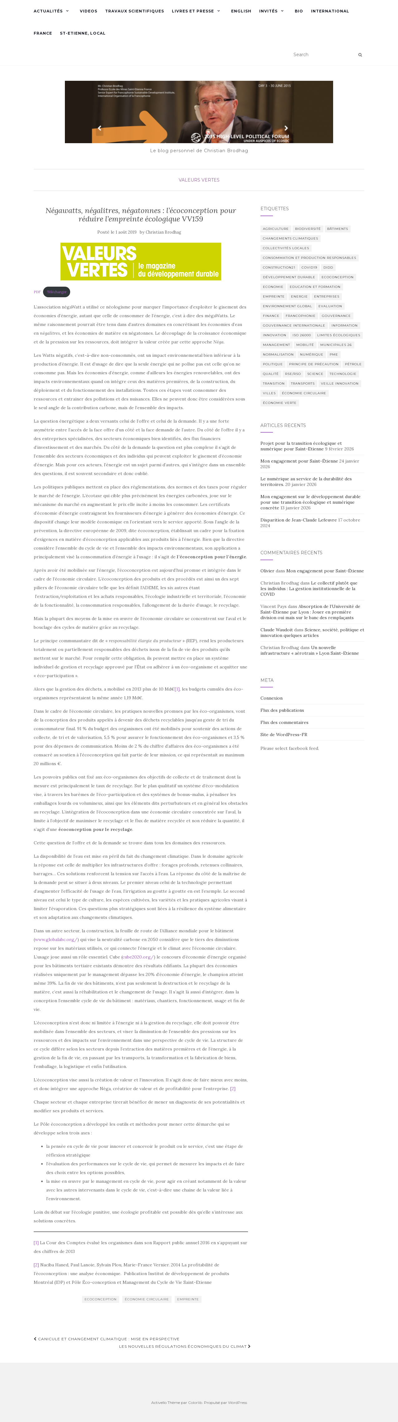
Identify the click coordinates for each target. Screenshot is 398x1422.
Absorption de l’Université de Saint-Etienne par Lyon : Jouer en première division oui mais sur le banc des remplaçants (310, 612)
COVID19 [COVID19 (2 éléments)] (309, 267)
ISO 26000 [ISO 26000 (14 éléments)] (302, 335)
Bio (299, 11)
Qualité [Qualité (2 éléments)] (271, 374)
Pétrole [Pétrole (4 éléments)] (353, 364)
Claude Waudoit (276, 630)
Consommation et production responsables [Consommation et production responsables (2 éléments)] (309, 258)
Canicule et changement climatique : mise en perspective (107, 1339)
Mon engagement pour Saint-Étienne (299, 461)
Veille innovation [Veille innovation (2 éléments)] (340, 383)
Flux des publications (282, 710)
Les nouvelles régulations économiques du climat (185, 1346)
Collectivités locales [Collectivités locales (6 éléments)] (286, 248)
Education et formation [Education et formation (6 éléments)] (315, 287)
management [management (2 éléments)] (276, 345)
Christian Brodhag (163, 232)
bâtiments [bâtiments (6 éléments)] (337, 229)
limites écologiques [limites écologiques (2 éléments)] (338, 335)
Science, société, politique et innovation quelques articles (312, 632)
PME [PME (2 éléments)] (334, 354)
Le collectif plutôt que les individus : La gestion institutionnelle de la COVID (308, 588)
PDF (37, 292)
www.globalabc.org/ (56, 939)
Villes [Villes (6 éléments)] (269, 393)
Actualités (48, 11)
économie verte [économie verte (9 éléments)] (280, 403)
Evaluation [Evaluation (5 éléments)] (330, 306)
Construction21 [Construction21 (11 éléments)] (279, 267)
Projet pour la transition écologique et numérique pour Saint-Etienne (301, 446)
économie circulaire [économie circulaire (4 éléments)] (304, 393)
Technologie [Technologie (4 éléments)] (343, 374)
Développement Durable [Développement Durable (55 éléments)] (289, 277)
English (241, 11)
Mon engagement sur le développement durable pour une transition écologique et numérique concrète (310, 502)
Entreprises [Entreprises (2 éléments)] (326, 296)
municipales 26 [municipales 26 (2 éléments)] (336, 345)
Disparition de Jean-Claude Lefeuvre (298, 520)
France (43, 33)
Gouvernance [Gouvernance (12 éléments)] (336, 316)
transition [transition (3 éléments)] (274, 383)
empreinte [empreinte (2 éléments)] (274, 296)
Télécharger (57, 292)
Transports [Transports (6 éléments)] (303, 383)
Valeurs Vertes (199, 180)
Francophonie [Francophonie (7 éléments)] (301, 316)
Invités (268, 11)
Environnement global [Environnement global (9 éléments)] (287, 306)
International (330, 11)
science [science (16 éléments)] (315, 374)
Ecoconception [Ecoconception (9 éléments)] (338, 277)
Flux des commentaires (284, 722)
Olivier (267, 571)
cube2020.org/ (138, 957)
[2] (232, 1088)
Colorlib (195, 1402)
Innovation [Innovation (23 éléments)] (274, 335)
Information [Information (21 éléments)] (345, 325)
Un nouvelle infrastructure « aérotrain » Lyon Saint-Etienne (309, 650)
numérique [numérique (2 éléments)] (311, 354)
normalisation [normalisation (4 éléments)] (278, 354)
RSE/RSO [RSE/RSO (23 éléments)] (293, 374)
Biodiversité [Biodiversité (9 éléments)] (308, 229)
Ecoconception (101, 1299)
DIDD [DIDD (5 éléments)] (328, 267)
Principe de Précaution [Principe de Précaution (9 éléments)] (314, 364)
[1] (177, 689)
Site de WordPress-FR (283, 734)
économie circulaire (147, 1299)
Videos (88, 11)
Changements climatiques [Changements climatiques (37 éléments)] (290, 238)
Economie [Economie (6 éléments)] (273, 287)
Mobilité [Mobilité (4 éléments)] (305, 345)
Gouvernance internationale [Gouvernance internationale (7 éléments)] (294, 325)
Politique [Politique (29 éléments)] (273, 364)
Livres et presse (193, 11)
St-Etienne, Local (83, 33)
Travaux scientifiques (134, 11)
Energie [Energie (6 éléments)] (299, 296)
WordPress (237, 1402)
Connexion (271, 698)
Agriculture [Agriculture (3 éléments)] (276, 229)
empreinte (188, 1299)
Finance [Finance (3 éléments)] (271, 316)
